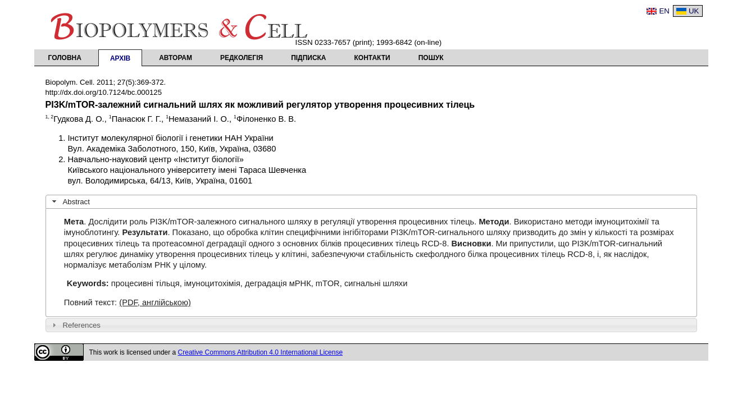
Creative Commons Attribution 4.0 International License (260, 352)
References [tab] (75, 324)
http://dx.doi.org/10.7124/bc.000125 (103, 92)
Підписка (308, 58)
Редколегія (241, 58)
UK (694, 11)
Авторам (175, 58)
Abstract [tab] (69, 201)
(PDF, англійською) (155, 302)
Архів (120, 58)
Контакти (372, 58)
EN (664, 11)
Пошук (431, 58)
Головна (64, 58)
